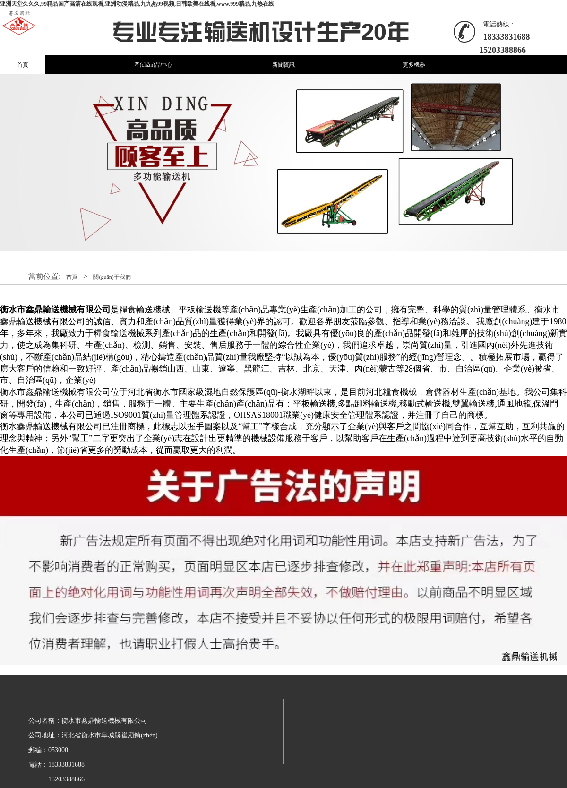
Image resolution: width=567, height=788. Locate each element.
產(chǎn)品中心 (153, 64)
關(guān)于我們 (111, 277)
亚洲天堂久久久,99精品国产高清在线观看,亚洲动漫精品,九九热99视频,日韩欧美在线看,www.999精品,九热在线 (137, 3)
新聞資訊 (283, 64)
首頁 (22, 64)
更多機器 (414, 64)
